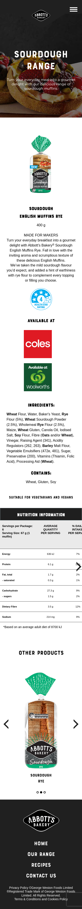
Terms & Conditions (27, 899)
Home (41, 844)
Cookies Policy (58, 899)
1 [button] (38, 792)
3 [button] (45, 792)
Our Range (41, 854)
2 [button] (41, 792)
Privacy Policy (18, 887)
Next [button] (76, 724)
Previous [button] (6, 724)
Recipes (41, 865)
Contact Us (41, 876)
